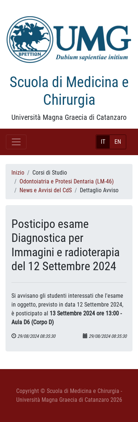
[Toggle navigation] (16, 142)
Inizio (17, 172)
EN (117, 141)
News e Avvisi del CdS (46, 190)
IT (103, 141)
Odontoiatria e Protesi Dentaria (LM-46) (67, 181)
